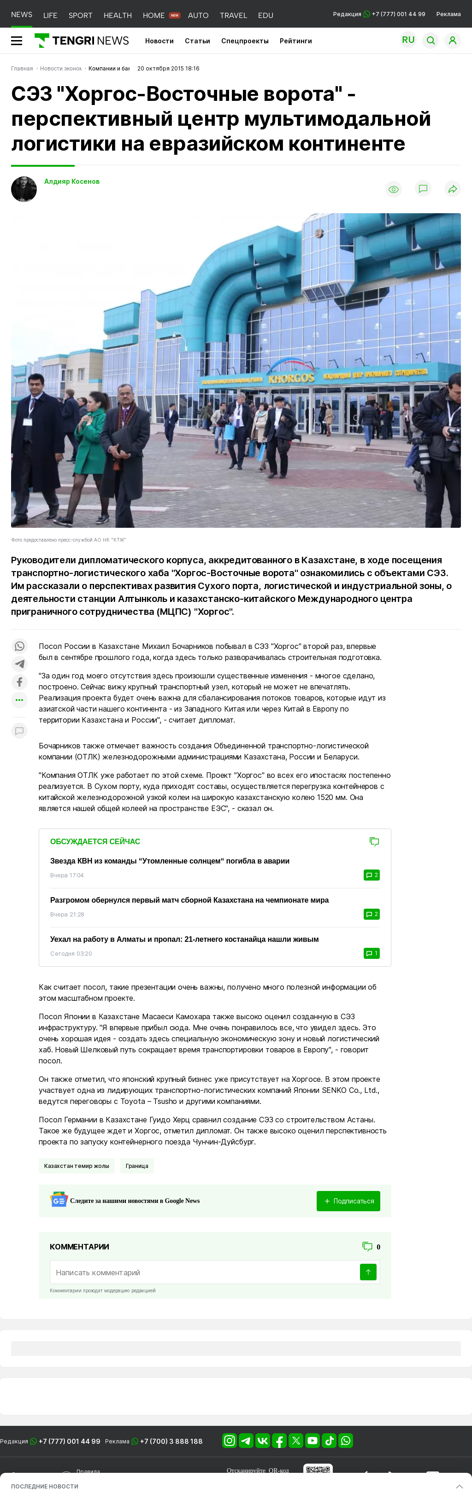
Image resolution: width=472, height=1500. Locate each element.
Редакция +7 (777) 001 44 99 (379, 14)
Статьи (197, 41)
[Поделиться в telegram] (19, 665)
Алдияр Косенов (72, 181)
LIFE (50, 15)
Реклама (449, 14)
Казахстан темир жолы (76, 1165)
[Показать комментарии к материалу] (19, 731)
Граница (137, 1165)
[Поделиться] (452, 189)
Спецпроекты (245, 41)
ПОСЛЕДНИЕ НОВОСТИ (44, 1486)
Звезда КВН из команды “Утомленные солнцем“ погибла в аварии (169, 861)
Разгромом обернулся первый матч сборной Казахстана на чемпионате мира (189, 900)
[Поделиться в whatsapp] (19, 647)
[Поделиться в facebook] (19, 683)
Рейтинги (296, 41)
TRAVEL (233, 15)
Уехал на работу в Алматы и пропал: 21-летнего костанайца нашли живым (184, 939)
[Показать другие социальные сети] (19, 701)
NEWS (21, 14)
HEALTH (118, 15)
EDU (265, 15)
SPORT (81, 15)
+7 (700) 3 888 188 (171, 1441)
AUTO (198, 15)
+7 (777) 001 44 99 (69, 1441)
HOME (154, 15)
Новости (159, 41)
